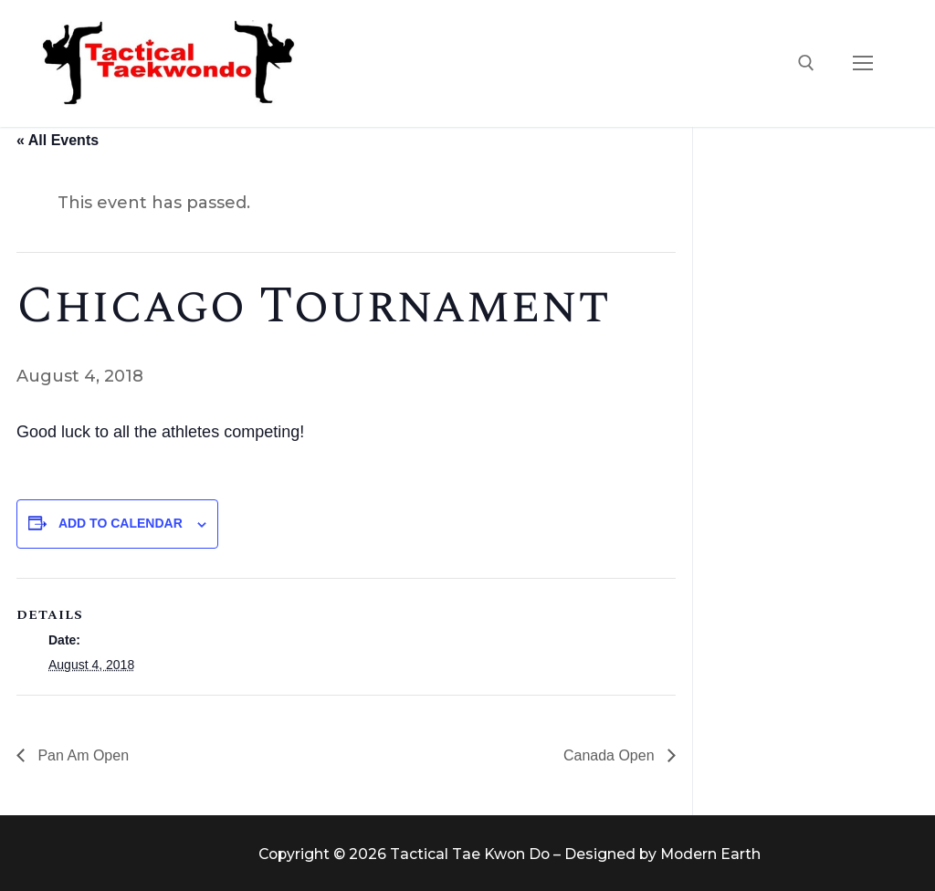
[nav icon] (862, 63)
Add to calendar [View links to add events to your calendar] (120, 523)
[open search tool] (806, 63)
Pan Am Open (81, 755)
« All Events (57, 140)
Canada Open (610, 755)
